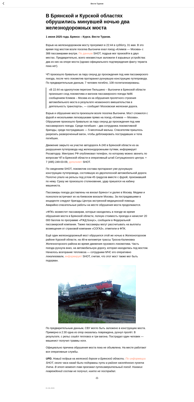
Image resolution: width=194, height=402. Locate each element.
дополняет (75, 161)
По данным (86, 53)
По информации (135, 358)
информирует (73, 256)
